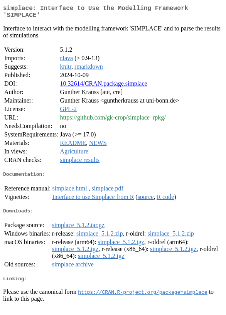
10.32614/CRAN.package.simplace (103, 86)
